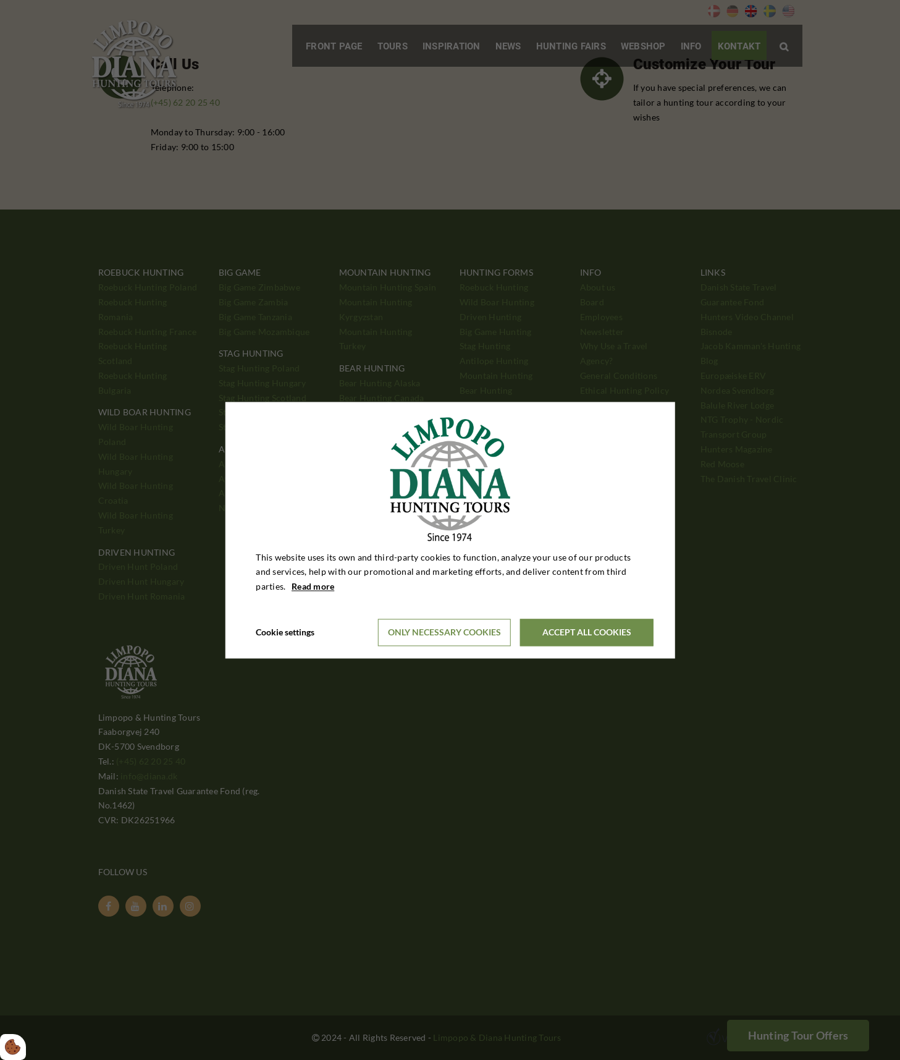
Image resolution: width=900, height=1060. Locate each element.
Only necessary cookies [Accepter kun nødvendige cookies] (444, 632)
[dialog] (450, 530)
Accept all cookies (586, 632)
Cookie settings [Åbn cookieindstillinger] (285, 632)
